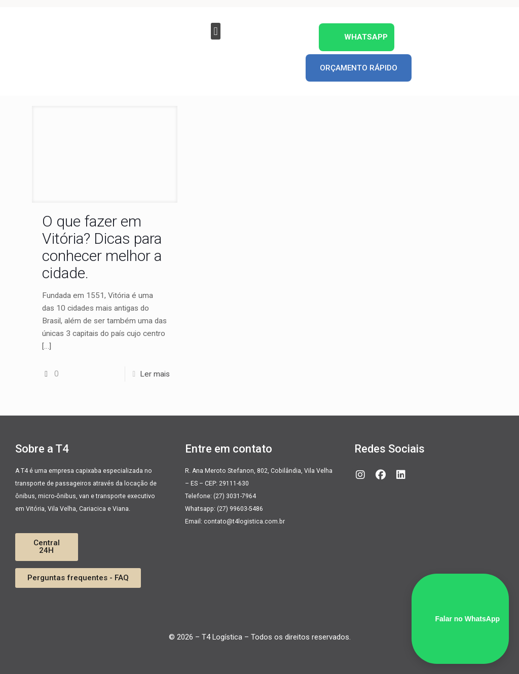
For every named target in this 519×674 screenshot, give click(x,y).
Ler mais (155, 374)
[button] (215, 31)
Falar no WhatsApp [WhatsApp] (460, 619)
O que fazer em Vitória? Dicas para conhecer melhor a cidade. (102, 247)
